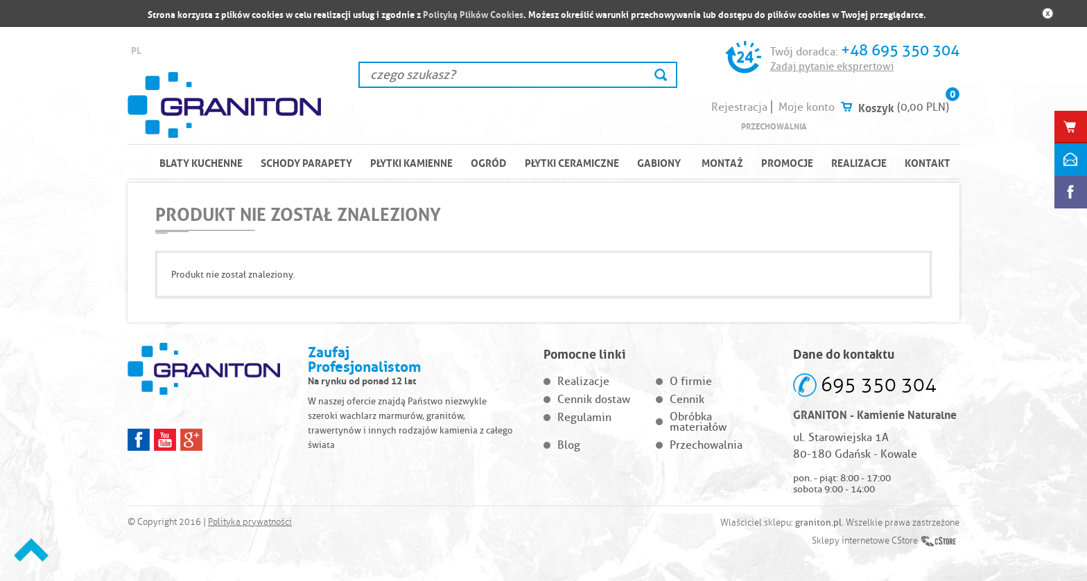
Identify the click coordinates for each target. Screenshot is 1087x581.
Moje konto (807, 107)
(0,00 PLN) (923, 107)
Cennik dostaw (593, 399)
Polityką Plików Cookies (473, 13)
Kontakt (927, 162)
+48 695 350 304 (900, 50)
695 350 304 (879, 385)
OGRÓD (489, 162)
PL (136, 49)
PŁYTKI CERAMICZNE (572, 162)
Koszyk (876, 107)
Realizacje (859, 162)
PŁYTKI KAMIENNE (411, 162)
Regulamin (584, 417)
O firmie (691, 381)
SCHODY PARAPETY (306, 162)
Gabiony (659, 162)
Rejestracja (739, 107)
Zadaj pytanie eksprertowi (832, 66)
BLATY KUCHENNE (201, 162)
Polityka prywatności (250, 522)
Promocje (787, 162)
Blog (568, 445)
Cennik (687, 399)
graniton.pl (818, 522)
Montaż (722, 162)
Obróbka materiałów (698, 421)
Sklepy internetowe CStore (865, 540)
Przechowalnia (774, 125)
